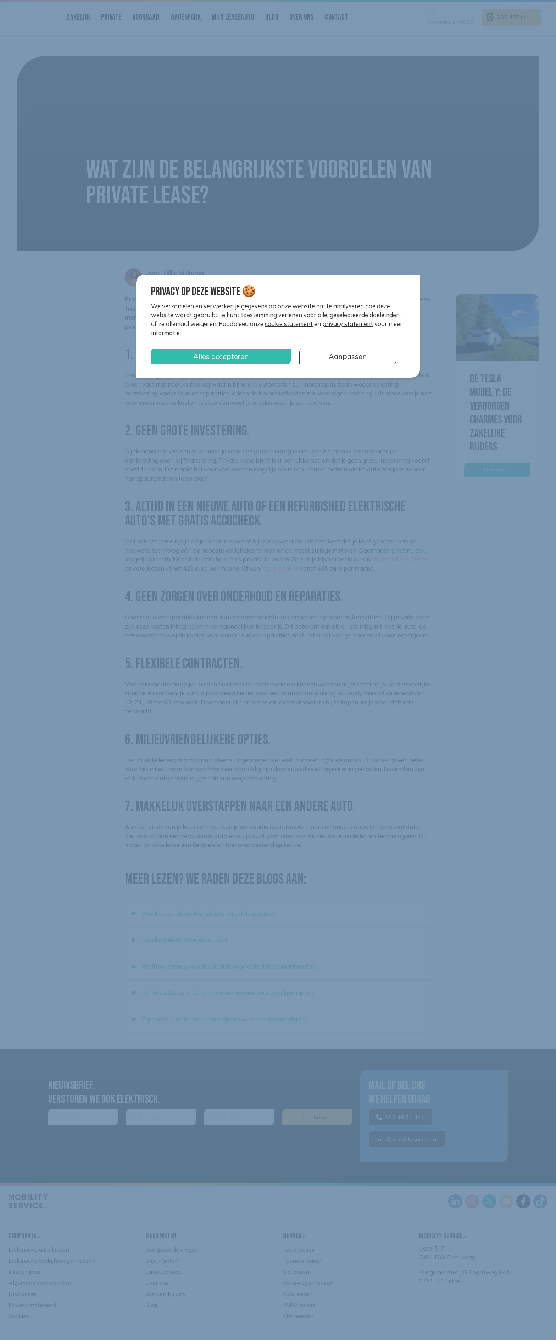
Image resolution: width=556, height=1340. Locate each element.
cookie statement (289, 323)
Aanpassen (348, 356)
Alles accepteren (221, 356)
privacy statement (347, 323)
